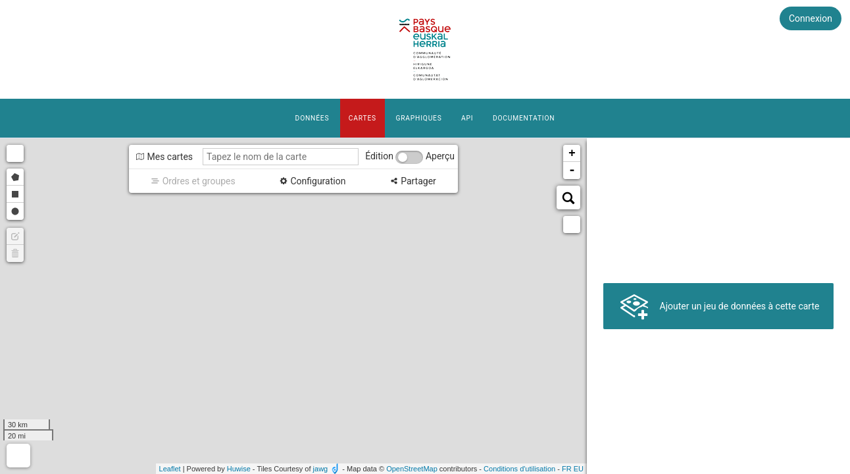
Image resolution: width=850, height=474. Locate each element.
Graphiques (418, 118)
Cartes (362, 118)
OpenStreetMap (412, 469)
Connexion (810, 18)
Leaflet (170, 469)
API (467, 118)
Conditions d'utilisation (519, 469)
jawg (320, 469)
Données (312, 118)
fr (567, 469)
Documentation (524, 118)
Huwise (239, 469)
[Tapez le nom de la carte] (281, 156)
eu (579, 469)
